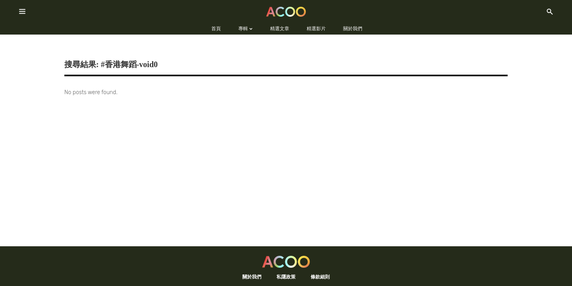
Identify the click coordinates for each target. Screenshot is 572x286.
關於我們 (251, 277)
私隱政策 (286, 277)
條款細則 (320, 277)
